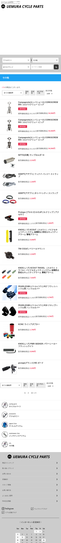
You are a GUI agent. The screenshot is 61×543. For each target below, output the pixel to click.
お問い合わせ (6, 429)
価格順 (27, 47)
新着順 (32, 47)
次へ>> (33, 348)
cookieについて (7, 540)
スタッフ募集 (6, 440)
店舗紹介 (5, 434)
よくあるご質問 (7, 451)
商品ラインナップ (8, 418)
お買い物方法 (6, 445)
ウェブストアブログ (40, 464)
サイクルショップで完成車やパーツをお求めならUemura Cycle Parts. (29, 536)
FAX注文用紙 (6, 456)
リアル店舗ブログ (11, 467)
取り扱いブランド (8, 423)
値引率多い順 (40, 47)
